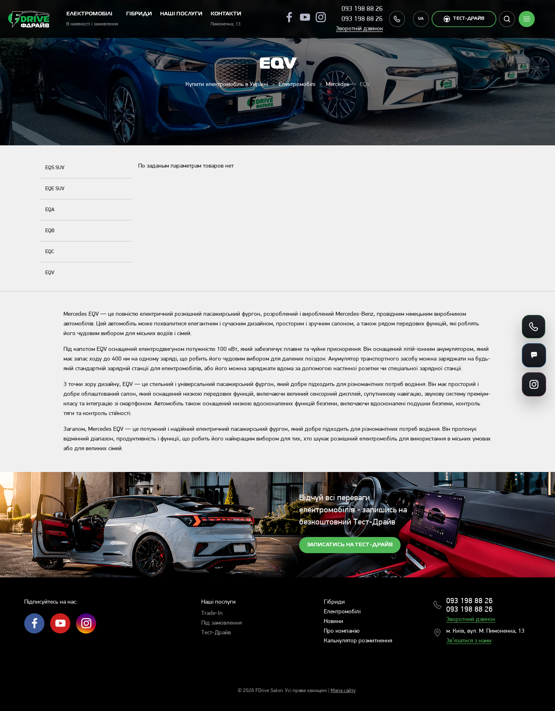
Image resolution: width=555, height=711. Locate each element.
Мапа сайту (343, 690)
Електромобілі (297, 85)
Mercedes (337, 85)
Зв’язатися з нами (469, 641)
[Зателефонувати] (533, 326)
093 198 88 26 (362, 9)
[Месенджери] (534, 355)
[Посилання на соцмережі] (534, 384)
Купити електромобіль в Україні (227, 85)
